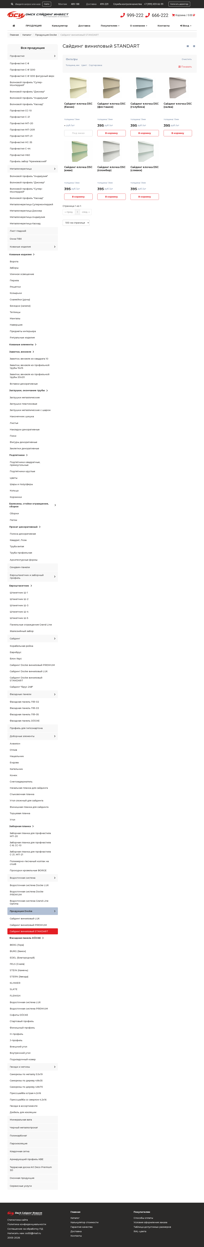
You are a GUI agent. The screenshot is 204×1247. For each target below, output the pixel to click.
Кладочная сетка (19, 1151)
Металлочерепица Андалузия (27, 217)
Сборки (14, 513)
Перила (14, 280)
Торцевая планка (20, 813)
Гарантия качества (81, 1227)
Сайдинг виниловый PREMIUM (28, 925)
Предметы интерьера (23, 331)
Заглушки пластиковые (23, 403)
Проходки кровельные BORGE (28, 870)
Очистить (187, 59)
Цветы (13, 478)
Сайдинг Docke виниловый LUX (28, 671)
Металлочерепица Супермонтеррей (31, 204)
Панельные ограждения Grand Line (31, 624)
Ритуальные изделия (22, 337)
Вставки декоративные (24, 383)
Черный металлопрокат (24, 1127)
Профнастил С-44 (20, 148)
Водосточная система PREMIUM (29, 1008)
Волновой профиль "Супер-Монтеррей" (26, 84)
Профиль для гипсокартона (26, 728)
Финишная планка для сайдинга (29, 807)
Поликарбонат (18, 1135)
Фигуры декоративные (23, 442)
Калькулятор (60, 25)
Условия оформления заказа (150, 1222)
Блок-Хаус (16, 658)
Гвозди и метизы (33, 1066)
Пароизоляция (18, 1143)
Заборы (14, 267)
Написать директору (179, 4)
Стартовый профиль (22, 1021)
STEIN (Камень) (19, 970)
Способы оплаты (143, 1218)
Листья (14, 423)
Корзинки (16, 497)
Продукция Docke (46, 34)
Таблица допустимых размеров (152, 1227)
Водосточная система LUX (25, 1002)
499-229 (104, 4)
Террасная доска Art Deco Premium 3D (31, 1168)
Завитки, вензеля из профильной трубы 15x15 (29, 366)
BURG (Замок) (18, 951)
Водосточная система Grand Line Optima (29, 902)
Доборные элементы (33, 736)
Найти (46, 4)
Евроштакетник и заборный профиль (33, 576)
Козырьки (16, 293)
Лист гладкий (18, 231)
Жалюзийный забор (22, 631)
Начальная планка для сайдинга (29, 788)
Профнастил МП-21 (21, 136)
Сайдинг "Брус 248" (21, 686)
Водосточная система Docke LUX (29, 885)
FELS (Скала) (17, 964)
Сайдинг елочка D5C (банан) (78, 105)
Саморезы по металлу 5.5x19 (26, 1074)
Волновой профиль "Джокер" (27, 91)
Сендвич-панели (20, 567)
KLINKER (15, 983)
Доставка (84, 25)
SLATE (13, 989)
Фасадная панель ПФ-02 (24, 701)
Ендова (14, 762)
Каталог (26, 34)
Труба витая (17, 546)
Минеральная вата (21, 1119)
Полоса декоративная (23, 533)
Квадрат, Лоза (18, 540)
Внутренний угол (20, 1053)
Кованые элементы (22, 344)
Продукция (33, 25)
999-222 (135, 15)
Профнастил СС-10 (21, 110)
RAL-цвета (140, 1231)
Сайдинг (33, 638)
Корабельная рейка (21, 646)
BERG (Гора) (17, 944)
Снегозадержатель (21, 781)
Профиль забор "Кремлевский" (28, 161)
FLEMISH (15, 995)
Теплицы (15, 312)
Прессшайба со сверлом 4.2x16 (28, 1099)
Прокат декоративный (25, 526)
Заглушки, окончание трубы (28, 390)
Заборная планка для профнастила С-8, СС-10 (30, 844)
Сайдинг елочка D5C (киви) (78, 169)
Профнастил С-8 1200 (22, 69)
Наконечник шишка (22, 416)
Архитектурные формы (23, 559)
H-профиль (16, 1034)
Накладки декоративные (25, 429)
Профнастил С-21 (20, 116)
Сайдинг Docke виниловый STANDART (26, 679)
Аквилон (15, 743)
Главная (14, 34)
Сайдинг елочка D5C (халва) (178, 105)
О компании (138, 25)
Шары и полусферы (21, 484)
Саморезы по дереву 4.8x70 (26, 1086)
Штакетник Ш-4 (19, 611)
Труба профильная (21, 552)
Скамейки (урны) (20, 299)
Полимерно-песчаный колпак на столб (29, 863)
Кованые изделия (33, 246)
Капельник (16, 769)
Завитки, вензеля (21, 351)
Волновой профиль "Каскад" (26, 104)
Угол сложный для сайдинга (26, 800)
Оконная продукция (22, 1178)
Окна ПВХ (16, 238)
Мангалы (15, 318)
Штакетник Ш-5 (19, 618)
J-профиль (16, 1040)
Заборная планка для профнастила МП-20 (30, 834)
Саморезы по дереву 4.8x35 (26, 1080)
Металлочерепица (33, 168)
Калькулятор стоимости (84, 1222)
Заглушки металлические (25, 397)
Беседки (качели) (20, 305)
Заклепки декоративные (24, 448)
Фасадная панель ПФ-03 (24, 708)
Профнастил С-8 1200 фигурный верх (32, 76)
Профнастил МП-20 (21, 123)
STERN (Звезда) (19, 976)
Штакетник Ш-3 (19, 605)
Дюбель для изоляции (23, 1112)
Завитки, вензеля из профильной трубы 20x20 (29, 376)
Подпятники (18, 455)
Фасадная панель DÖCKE (25, 720)
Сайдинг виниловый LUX (24, 918)
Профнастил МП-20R (22, 129)
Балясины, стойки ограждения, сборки (32, 505)
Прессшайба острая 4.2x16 (25, 1093)
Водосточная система (33, 877)
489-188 (75, 4)
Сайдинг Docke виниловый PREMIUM (32, 665)
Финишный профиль (22, 1027)
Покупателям (110, 25)
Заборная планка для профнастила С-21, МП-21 (30, 853)
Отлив (13, 750)
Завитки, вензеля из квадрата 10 (29, 358)
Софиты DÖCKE (19, 1015)
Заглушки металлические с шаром (30, 410)
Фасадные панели (33, 694)
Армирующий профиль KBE (26, 1159)
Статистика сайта (17, 1219)
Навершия (16, 324)
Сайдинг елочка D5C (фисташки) (111, 105)
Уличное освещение (22, 274)
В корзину (111, 133)
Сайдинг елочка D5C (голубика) (144, 105)
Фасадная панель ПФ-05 (24, 714)
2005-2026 (13, 1237)
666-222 (160, 15)
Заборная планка (21, 826)
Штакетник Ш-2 (19, 599)
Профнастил (33, 56)
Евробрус (15, 652)
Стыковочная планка (22, 794)
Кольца (14, 490)
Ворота (14, 261)
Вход (185, 25)
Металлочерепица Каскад (25, 223)
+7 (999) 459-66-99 (153, 4)
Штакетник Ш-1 (19, 592)
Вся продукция (33, 48)
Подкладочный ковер (23, 1059)
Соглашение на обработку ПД (25, 1228)
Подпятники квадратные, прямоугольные (25, 463)
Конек (13, 775)
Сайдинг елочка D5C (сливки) (144, 169)
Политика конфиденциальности (26, 1224)
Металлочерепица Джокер (26, 210)
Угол (12, 819)
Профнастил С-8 (19, 63)
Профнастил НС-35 (21, 142)
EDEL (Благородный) (22, 957)
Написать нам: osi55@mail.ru (24, 1233)
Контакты (164, 25)
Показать (185, 66)
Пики (13, 435)
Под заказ (78, 133)
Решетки (15, 286)
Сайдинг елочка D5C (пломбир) (111, 169)
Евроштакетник (20, 585)
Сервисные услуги (21, 1186)
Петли (13, 520)
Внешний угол (18, 1046)
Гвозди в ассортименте (24, 1106)
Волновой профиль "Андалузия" (29, 98)
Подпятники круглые (22, 471)
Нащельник (17, 756)
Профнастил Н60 (20, 155)
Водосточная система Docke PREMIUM (26, 893)
